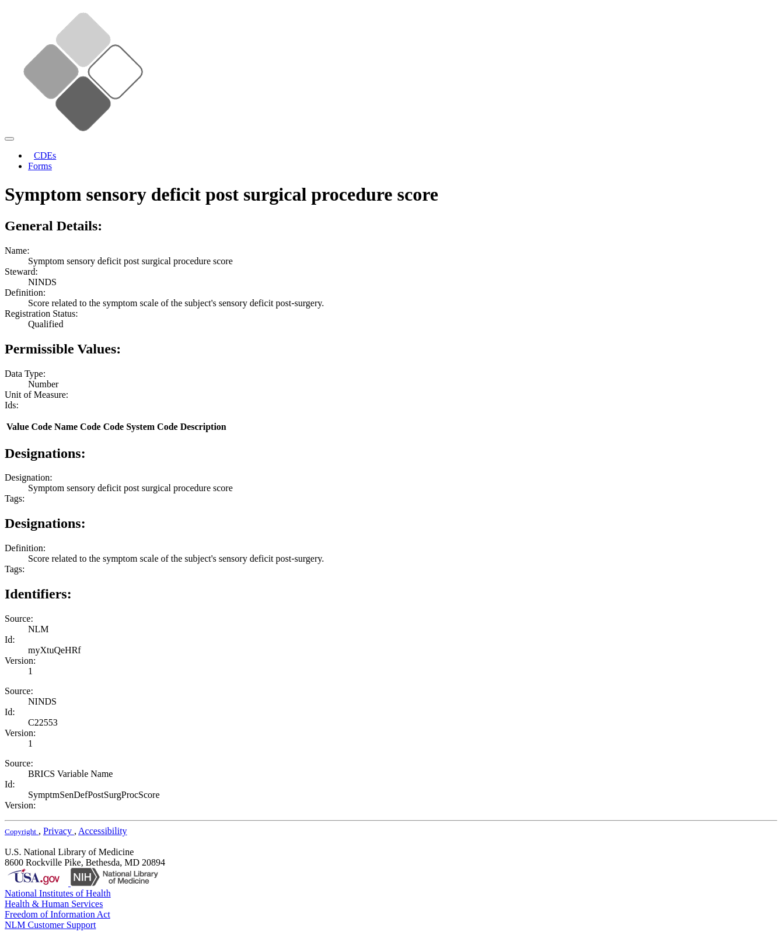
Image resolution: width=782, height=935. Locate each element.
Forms (40, 166)
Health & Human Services (54, 904)
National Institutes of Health (58, 893)
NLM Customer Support (50, 925)
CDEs (45, 155)
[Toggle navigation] (9, 139)
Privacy (58, 831)
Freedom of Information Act (57, 914)
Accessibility (102, 831)
